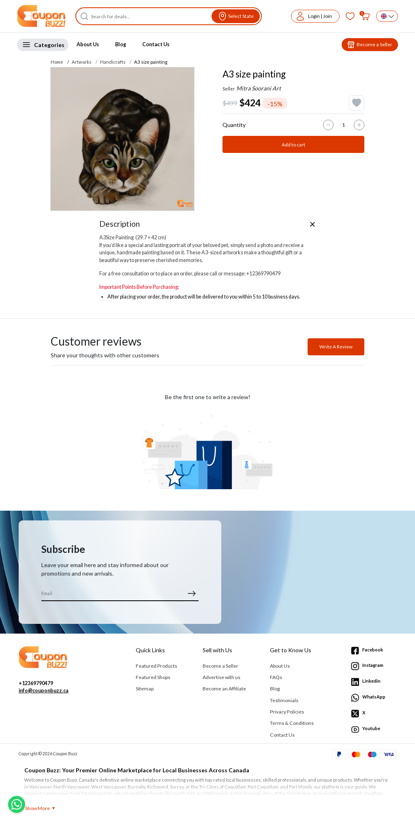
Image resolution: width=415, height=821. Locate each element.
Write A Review (336, 347)
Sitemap (145, 689)
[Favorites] (350, 16)
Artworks (82, 61)
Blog (120, 44)
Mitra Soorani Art (258, 88)
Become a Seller (220, 666)
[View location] (236, 16)
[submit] (191, 593)
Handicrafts (113, 61)
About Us (88, 44)
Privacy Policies (287, 712)
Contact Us (155, 44)
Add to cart (293, 145)
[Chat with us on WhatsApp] (16, 804)
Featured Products (156, 666)
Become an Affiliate (224, 689)
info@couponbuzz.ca (43, 691)
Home (57, 61)
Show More (37, 808)
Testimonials (284, 700)
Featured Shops (153, 677)
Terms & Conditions (292, 723)
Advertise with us (221, 677)
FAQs (276, 677)
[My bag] (365, 16)
